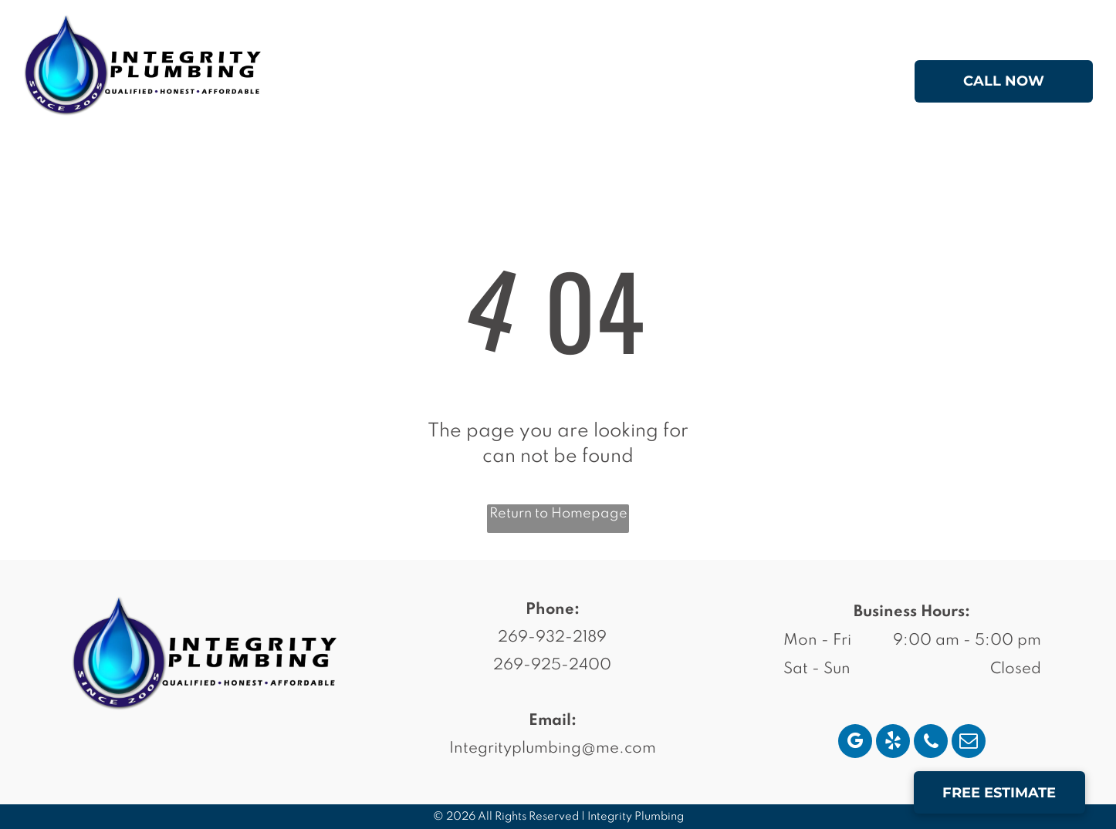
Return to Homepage (558, 514)
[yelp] (893, 743)
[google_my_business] (855, 743)
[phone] (931, 743)
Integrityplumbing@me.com (552, 749)
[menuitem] (408, 84)
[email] (969, 743)
